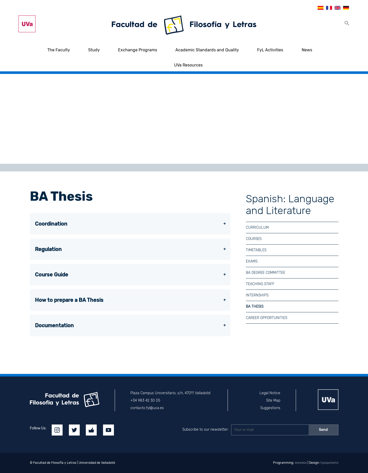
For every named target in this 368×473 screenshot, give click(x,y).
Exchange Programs (137, 49)
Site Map (273, 400)
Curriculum (257, 227)
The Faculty (58, 49)
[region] (184, 119)
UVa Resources (188, 65)
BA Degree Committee (265, 273)
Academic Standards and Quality (207, 49)
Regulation (48, 249)
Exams (251, 261)
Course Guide (51, 275)
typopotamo (329, 463)
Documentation (54, 325)
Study (94, 49)
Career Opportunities (266, 318)
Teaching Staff (260, 284)
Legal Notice (269, 393)
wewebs (301, 463)
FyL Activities (270, 49)
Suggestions (270, 408)
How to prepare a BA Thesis (69, 300)
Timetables (256, 250)
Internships (257, 295)
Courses (254, 239)
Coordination (51, 224)
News (307, 49)
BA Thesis (254, 306)
